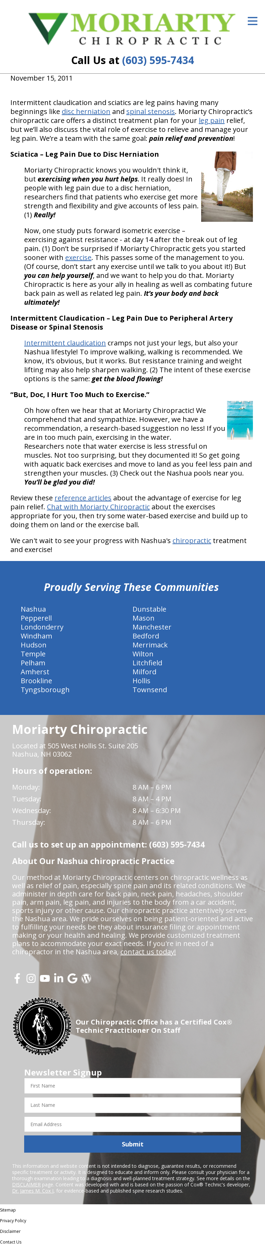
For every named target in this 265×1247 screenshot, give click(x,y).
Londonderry (42, 627)
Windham (36, 636)
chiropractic (192, 540)
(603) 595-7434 (158, 60)
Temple (33, 653)
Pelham (33, 662)
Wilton (143, 653)
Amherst (35, 671)
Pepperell (36, 618)
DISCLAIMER (26, 1184)
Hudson (34, 645)
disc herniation (86, 111)
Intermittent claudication (65, 342)
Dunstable (149, 609)
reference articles (83, 497)
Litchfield (147, 662)
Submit (133, 1144)
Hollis (141, 680)
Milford (144, 671)
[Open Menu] (252, 21)
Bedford (145, 636)
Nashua (33, 609)
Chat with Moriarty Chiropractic (98, 506)
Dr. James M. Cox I (32, 1190)
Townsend (149, 689)
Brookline (36, 680)
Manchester (151, 627)
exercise (78, 257)
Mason (143, 618)
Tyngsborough (45, 689)
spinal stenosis (150, 111)
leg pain (212, 120)
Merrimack (150, 645)
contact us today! (148, 951)
